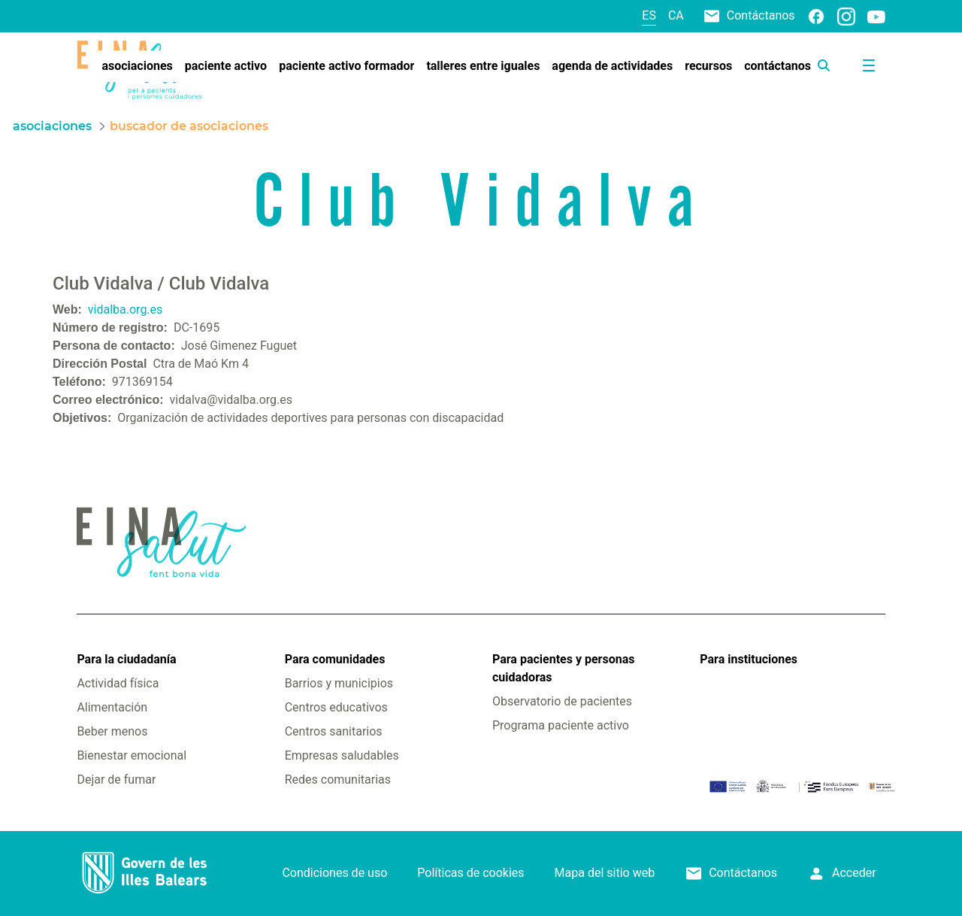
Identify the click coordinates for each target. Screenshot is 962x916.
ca (676, 15)
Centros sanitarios (334, 731)
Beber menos (112, 731)
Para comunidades (335, 659)
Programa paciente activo (560, 725)
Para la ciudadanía (126, 659)
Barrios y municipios (339, 683)
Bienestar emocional (131, 755)
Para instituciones (748, 659)
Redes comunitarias (338, 779)
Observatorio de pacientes (562, 701)
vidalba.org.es (125, 309)
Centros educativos (336, 707)
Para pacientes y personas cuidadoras (563, 668)
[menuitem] (136, 66)
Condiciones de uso (334, 873)
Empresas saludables (342, 755)
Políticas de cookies (470, 873)
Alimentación (112, 707)
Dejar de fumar (116, 779)
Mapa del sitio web (605, 873)
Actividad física (118, 683)
